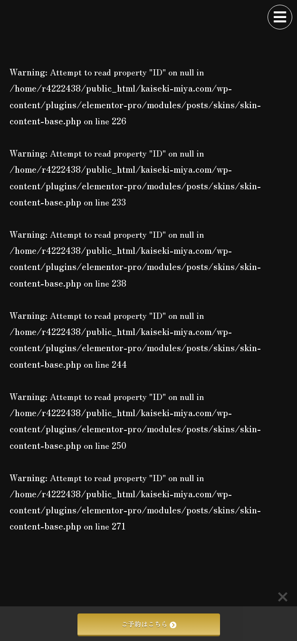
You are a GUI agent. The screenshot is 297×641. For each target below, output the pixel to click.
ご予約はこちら (148, 624)
